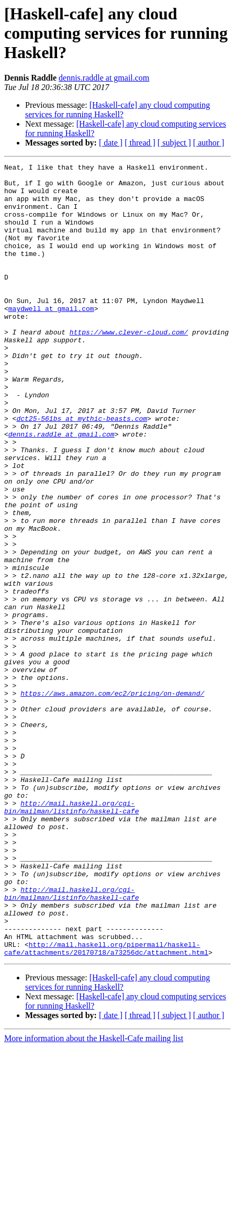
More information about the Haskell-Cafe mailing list (93, 1196)
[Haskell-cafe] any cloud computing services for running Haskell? (117, 109)
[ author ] (209, 142)
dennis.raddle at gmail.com (104, 77)
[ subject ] (174, 142)
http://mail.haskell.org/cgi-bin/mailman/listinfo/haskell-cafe (71, 936)
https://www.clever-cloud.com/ (129, 366)
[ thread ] (140, 142)
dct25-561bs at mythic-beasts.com (81, 470)
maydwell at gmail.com (51, 338)
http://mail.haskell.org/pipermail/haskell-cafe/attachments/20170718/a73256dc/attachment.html (106, 1106)
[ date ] (110, 142)
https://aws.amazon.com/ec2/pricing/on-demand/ (112, 800)
